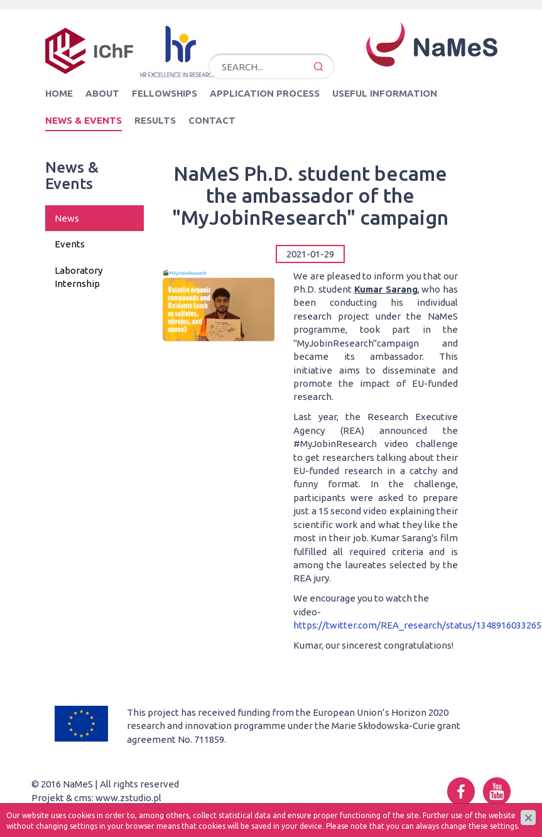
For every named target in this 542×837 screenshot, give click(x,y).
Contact (212, 120)
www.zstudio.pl (128, 797)
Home (59, 93)
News (67, 218)
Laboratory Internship (78, 277)
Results (155, 120)
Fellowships (164, 93)
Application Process (265, 93)
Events (70, 244)
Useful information (384, 93)
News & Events (83, 120)
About (102, 93)
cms (83, 797)
